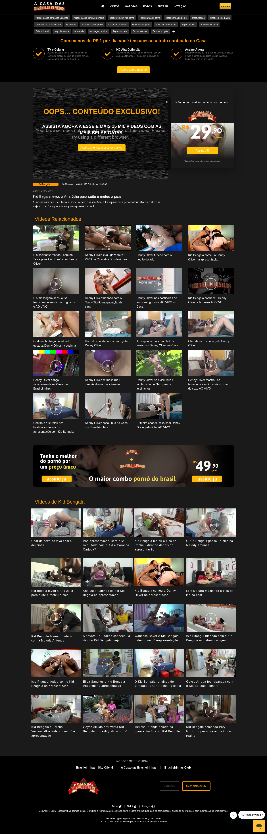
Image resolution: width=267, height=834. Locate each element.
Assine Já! (202, 150)
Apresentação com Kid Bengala (89, 18)
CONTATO (169, 786)
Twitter (117, 806)
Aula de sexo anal (209, 24)
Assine (225, 6)
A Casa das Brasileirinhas (138, 767)
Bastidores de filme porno (122, 18)
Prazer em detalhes (117, 24)
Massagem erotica (98, 31)
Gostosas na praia (141, 24)
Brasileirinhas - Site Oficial (94, 767)
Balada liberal (42, 31)
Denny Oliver (47, 191)
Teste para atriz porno (176, 18)
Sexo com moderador (165, 24)
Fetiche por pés (160, 31)
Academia (79, 31)
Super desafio (188, 24)
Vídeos (114, 6)
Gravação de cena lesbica (48, 24)
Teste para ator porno (150, 18)
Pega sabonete (120, 31)
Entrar (162, 6)
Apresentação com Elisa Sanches (52, 18)
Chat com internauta (220, 18)
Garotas (131, 6)
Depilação (71, 24)
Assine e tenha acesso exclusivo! (101, 147)
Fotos (147, 6)
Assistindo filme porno (92, 24)
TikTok (132, 806)
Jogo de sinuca (61, 31)
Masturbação (198, 18)
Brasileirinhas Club (177, 767)
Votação (180, 6)
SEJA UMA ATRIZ (196, 786)
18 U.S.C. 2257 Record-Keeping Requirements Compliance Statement (134, 821)
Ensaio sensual (140, 31)
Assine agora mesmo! (134, 69)
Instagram (148, 806)
